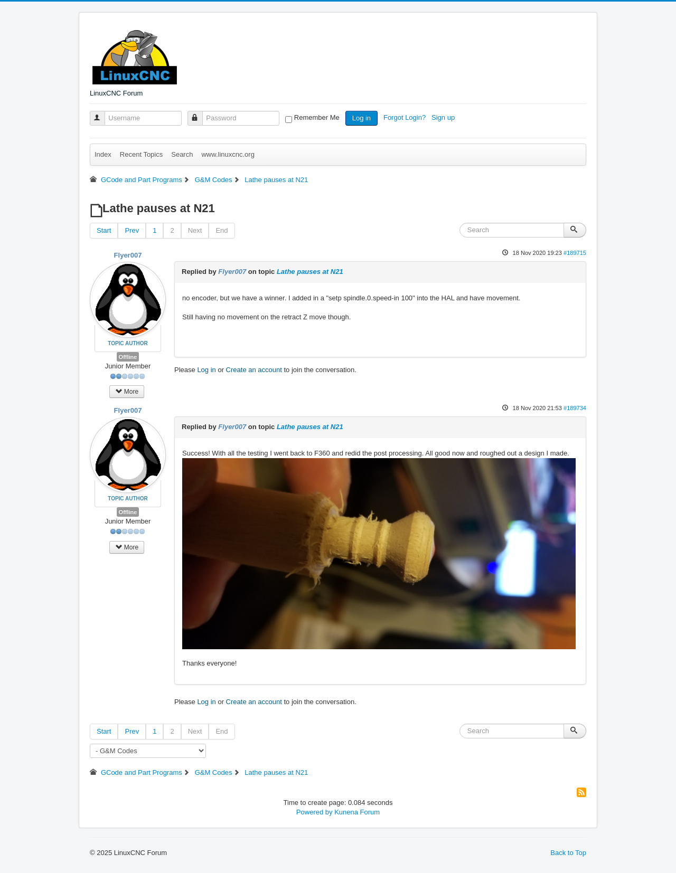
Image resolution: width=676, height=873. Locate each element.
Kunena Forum (357, 812)
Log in (361, 118)
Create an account (254, 370)
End (221, 230)
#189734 (575, 408)
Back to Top (568, 853)
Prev (132, 230)
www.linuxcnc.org (227, 154)
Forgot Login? (405, 117)
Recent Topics (141, 154)
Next (195, 230)
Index (103, 154)
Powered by (314, 812)
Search (182, 154)
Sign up (444, 117)
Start (104, 230)
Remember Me (317, 117)
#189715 (575, 253)
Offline (128, 357)
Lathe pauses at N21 (310, 272)
